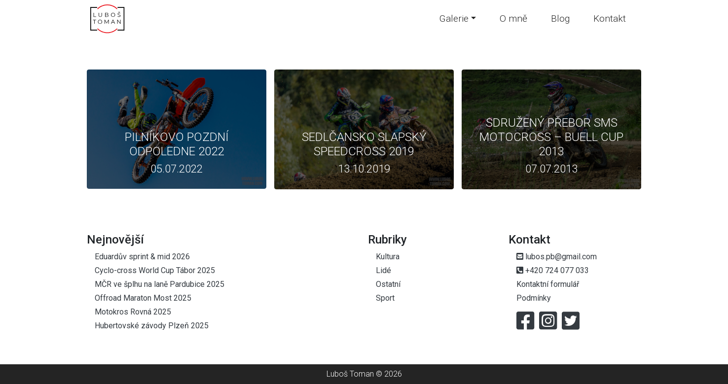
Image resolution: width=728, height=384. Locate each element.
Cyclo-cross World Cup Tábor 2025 (155, 270)
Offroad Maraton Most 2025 (143, 298)
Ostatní (388, 284)
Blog (560, 18)
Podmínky (533, 298)
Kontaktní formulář (547, 284)
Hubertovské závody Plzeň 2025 (152, 325)
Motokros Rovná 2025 (133, 311)
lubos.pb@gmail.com (556, 256)
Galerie (454, 18)
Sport (385, 298)
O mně (513, 18)
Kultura (388, 256)
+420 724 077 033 (552, 270)
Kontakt (609, 18)
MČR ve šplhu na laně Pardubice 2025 (159, 284)
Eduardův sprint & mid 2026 (142, 256)
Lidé (383, 270)
